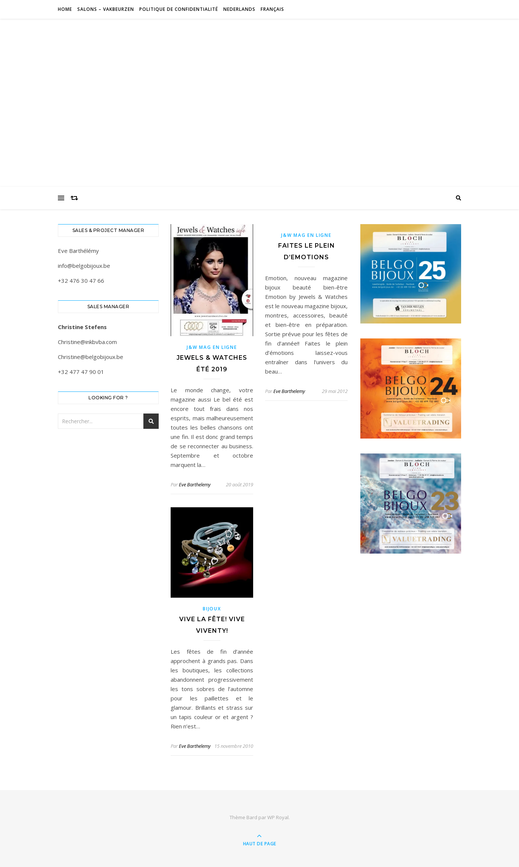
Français (272, 9)
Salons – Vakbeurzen (105, 9)
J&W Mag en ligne (212, 347)
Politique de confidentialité (178, 9)
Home (65, 9)
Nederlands (239, 9)
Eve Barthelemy (195, 484)
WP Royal (278, 817)
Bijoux (212, 609)
